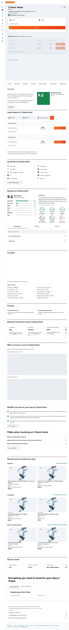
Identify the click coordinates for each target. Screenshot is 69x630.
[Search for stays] (2, 9)
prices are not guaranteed (37, 583)
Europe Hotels (21, 600)
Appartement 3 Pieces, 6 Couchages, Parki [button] (48, 489)
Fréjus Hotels (17, 602)
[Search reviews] (38, 232)
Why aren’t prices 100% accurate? (38, 593)
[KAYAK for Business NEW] (2, 29)
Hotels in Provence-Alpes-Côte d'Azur (41, 600)
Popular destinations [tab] (26, 561)
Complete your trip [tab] (14, 561)
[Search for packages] (2, 16)
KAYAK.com (9, 600)
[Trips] (2, 33)
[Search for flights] (2, 6)
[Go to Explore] (2, 23)
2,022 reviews (21, 15)
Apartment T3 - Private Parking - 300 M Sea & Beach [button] (50, 456)
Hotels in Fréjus (40, 570)
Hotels (15, 600)
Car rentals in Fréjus (15, 570)
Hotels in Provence (55, 600)
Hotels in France (29, 600)
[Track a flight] (2, 26)
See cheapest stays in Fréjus (60, 470)
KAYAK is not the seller (38, 588)
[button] (2, 2)
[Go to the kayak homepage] (10, 2)
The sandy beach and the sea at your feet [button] (48, 518)
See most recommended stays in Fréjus (57, 500)
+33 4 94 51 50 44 (12, 13)
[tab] (17, 226)
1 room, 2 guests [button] (13, 24)
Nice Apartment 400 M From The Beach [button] (17, 489)
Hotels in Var (9, 602)
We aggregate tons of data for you (38, 591)
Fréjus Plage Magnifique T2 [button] (14, 518)
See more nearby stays (61, 438)
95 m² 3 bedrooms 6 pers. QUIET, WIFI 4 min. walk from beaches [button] (21, 457)
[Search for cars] (2, 13)
